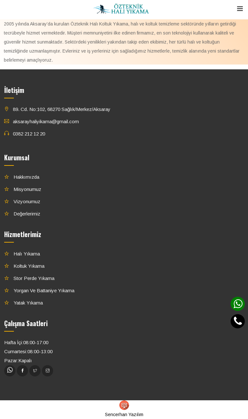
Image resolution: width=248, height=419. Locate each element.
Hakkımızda (25, 177)
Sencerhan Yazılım (124, 408)
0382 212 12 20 (29, 133)
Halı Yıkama (26, 253)
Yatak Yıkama (27, 302)
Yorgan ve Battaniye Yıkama (43, 290)
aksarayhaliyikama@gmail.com (46, 121)
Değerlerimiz (26, 213)
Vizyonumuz (26, 201)
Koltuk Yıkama (28, 266)
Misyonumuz (26, 189)
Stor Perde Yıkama (33, 278)
